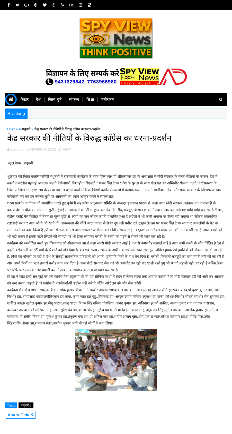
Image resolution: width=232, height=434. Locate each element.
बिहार (25, 99)
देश (38, 99)
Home (12, 129)
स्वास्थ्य (74, 99)
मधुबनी (26, 129)
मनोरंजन (107, 99)
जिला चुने (55, 99)
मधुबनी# (26, 405)
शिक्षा (90, 99)
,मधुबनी (66, 149)
